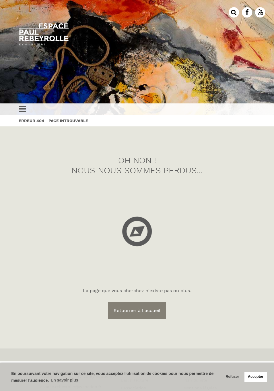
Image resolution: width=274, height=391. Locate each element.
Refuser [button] (232, 377)
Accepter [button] (255, 377)
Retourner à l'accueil (137, 310)
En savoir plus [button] (64, 380)
